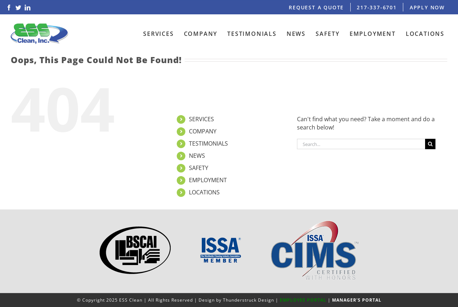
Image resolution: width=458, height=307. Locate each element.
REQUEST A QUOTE (316, 7)
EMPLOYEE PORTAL (303, 300)
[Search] (430, 144)
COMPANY (202, 131)
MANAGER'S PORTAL (356, 300)
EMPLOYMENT (208, 180)
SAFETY (198, 168)
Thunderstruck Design (248, 300)
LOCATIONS (204, 192)
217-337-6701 (377, 7)
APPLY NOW (427, 7)
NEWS (197, 156)
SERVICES (201, 119)
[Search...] (361, 144)
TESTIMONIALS (208, 143)
